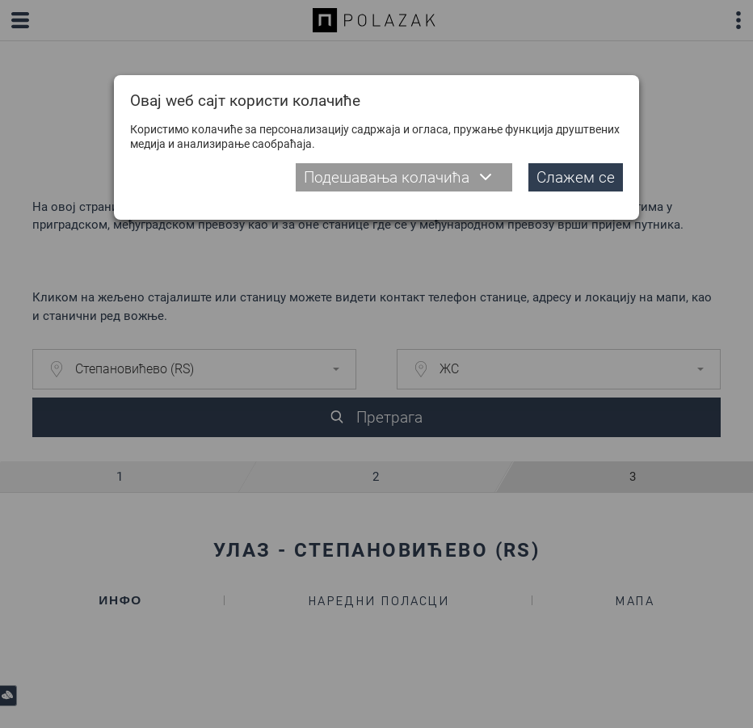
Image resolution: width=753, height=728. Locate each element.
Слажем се (575, 177)
